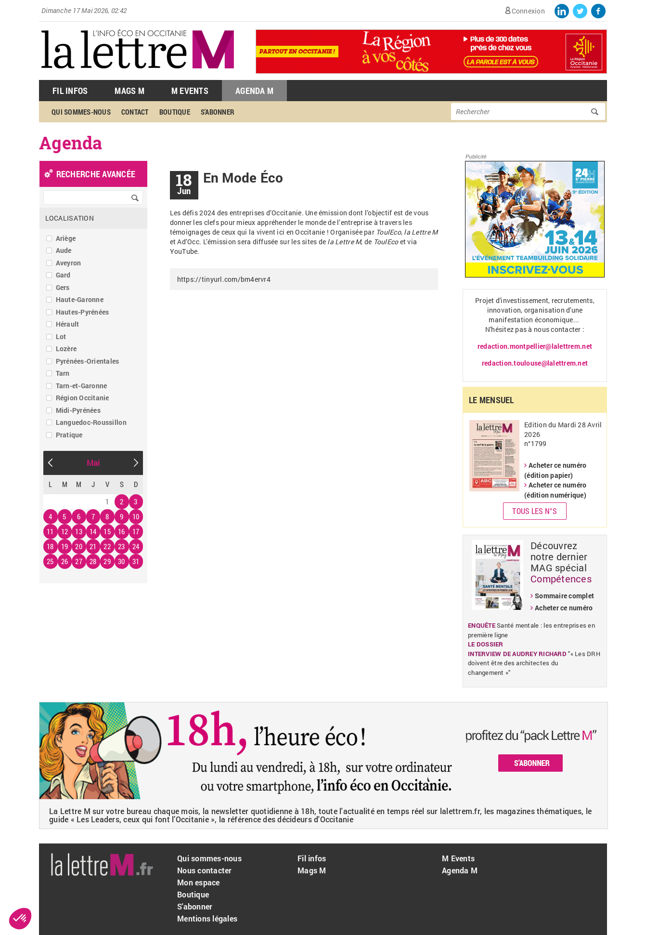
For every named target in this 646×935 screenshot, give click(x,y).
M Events (189, 90)
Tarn (63, 373)
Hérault (67, 324)
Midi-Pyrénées (78, 410)
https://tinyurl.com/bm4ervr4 (224, 279)
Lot (61, 336)
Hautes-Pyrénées (82, 311)
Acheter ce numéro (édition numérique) (555, 490)
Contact (135, 112)
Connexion (528, 10)
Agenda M (254, 90)
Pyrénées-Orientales (87, 361)
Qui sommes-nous (81, 112)
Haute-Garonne (79, 299)
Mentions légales (207, 918)
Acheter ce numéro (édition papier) (555, 470)
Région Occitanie (82, 397)
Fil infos (311, 858)
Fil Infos (70, 90)
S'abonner (217, 112)
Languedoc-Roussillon (91, 422)
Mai (93, 463)
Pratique (69, 434)
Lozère (66, 348)
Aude (64, 250)
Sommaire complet (564, 595)
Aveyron (68, 262)
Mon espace (198, 882)
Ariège (66, 238)
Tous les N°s (534, 511)
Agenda (71, 142)
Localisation (69, 218)
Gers (63, 287)
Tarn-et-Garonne (81, 385)
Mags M (129, 90)
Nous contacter (204, 870)
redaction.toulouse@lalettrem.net (535, 363)
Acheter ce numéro (564, 607)
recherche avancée (95, 174)
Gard (63, 274)
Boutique (174, 112)
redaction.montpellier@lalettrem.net (535, 346)
